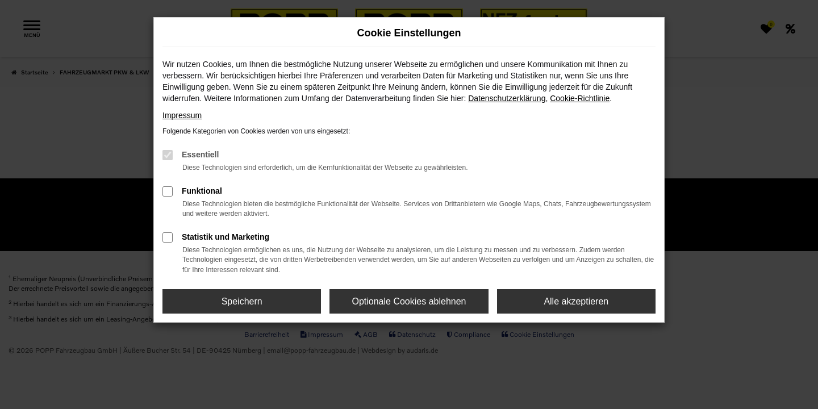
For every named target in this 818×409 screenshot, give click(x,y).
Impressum (182, 115)
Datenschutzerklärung (506, 98)
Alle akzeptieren (576, 301)
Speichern (242, 301)
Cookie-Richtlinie (580, 98)
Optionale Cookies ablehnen (409, 301)
